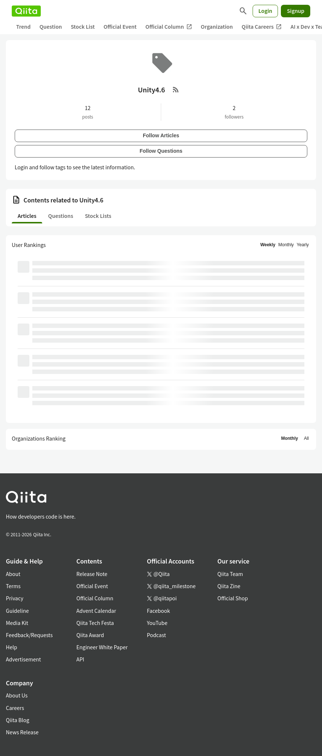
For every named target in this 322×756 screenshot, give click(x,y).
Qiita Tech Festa (95, 622)
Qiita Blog (17, 720)
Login (265, 10)
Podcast (156, 635)
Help (11, 647)
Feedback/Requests (29, 635)
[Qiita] (26, 11)
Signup (295, 10)
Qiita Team (230, 573)
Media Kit (17, 622)
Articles (27, 215)
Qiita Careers (262, 27)
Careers (15, 707)
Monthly (286, 244)
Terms (13, 586)
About (13, 573)
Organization (217, 26)
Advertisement (23, 659)
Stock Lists (98, 215)
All (306, 438)
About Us (17, 695)
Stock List (83, 26)
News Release (22, 732)
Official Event (120, 26)
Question (50, 26)
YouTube (157, 622)
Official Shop (232, 598)
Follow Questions (161, 151)
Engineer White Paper (102, 647)
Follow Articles (161, 135)
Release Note (91, 573)
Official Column (168, 27)
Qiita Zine (228, 586)
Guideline (17, 610)
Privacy (14, 598)
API (80, 659)
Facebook (158, 610)
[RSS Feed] (176, 89)
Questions (60, 215)
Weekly (267, 244)
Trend (23, 26)
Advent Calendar (96, 610)
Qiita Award (90, 635)
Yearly (303, 244)
